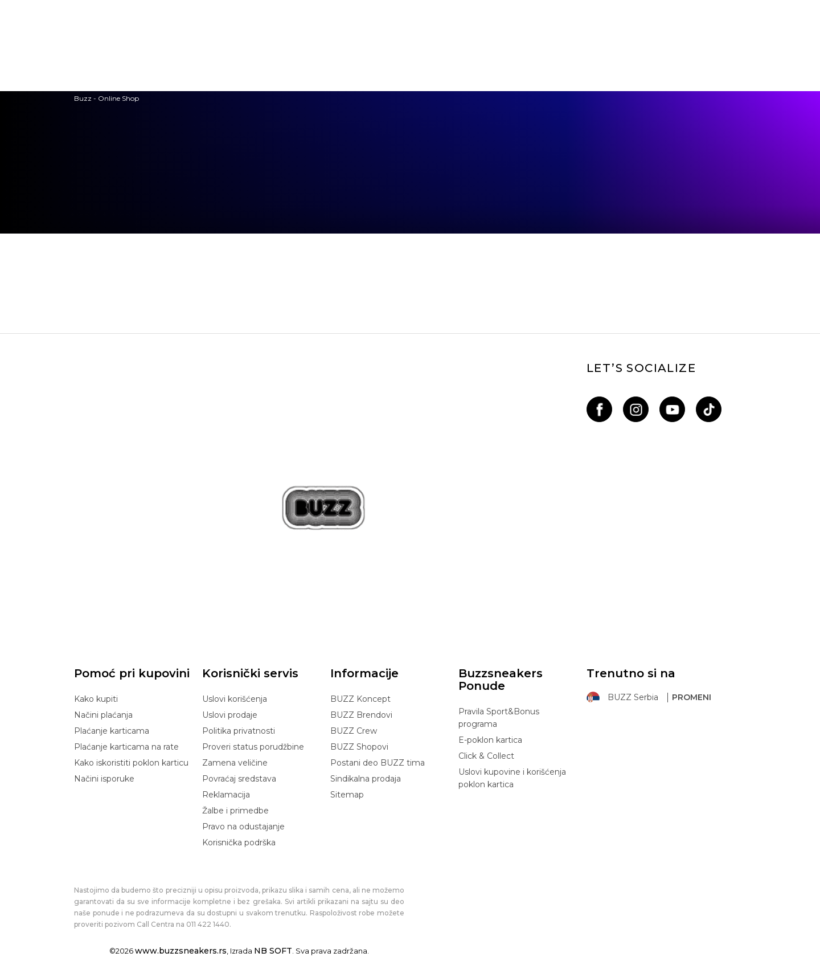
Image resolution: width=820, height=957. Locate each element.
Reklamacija (226, 795)
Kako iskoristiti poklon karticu (131, 763)
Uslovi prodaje (229, 715)
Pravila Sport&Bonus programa (498, 717)
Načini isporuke (104, 779)
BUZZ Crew (353, 731)
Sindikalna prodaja (365, 779)
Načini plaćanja (103, 715)
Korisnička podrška (239, 842)
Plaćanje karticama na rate (126, 747)
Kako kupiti (96, 699)
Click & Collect (486, 756)
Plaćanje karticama (111, 731)
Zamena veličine (235, 763)
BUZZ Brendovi (361, 715)
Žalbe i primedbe (235, 810)
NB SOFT (273, 951)
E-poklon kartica (490, 740)
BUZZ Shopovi (359, 747)
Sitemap (347, 795)
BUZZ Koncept (360, 699)
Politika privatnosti (238, 731)
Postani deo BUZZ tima (377, 763)
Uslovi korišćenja (234, 699)
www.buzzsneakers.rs (181, 951)
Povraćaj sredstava (239, 779)
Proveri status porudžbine (253, 747)
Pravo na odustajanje (243, 826)
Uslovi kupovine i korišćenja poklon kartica (512, 778)
